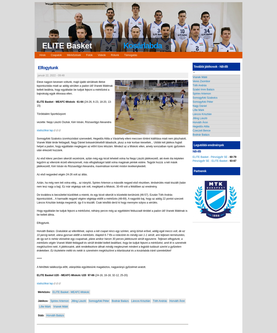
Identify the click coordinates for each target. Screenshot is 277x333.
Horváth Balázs (55, 315)
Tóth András (160, 301)
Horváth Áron (177, 301)
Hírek (42, 55)
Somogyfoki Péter (99, 301)
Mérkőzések (74, 55)
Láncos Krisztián (140, 301)
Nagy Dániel (200, 105)
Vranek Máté (60, 306)
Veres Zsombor (201, 81)
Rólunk (115, 55)
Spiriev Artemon (59, 301)
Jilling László (78, 301)
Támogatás (130, 55)
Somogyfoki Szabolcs (205, 97)
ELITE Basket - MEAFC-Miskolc (71, 292)
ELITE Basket (67, 45)
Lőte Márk (45, 306)
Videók (102, 55)
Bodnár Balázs (120, 301)
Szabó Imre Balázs (203, 89)
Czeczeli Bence (202, 130)
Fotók (89, 55)
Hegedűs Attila (201, 126)
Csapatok (56, 55)
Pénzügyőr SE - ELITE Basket (210, 160)
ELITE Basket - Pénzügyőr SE (210, 156)
